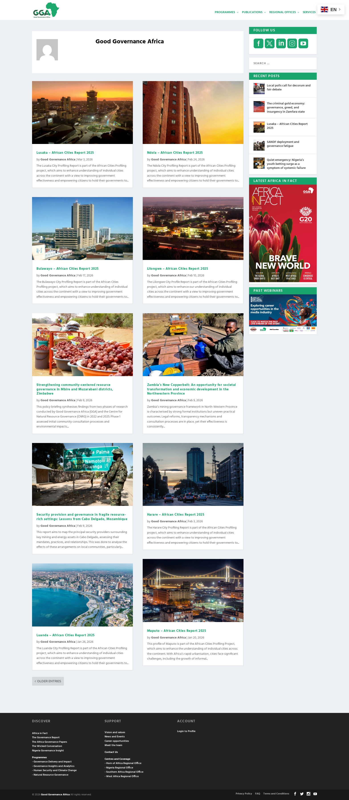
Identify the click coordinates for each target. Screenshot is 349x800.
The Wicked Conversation (47, 746)
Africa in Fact (40, 733)
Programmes (225, 19)
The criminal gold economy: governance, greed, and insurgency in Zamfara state (286, 107)
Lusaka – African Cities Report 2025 (65, 153)
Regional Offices (282, 19)
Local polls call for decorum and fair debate (288, 87)
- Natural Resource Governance (50, 775)
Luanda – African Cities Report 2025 (66, 635)
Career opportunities (117, 741)
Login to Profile (186, 731)
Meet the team (113, 745)
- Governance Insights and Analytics (53, 766)
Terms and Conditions (276, 794)
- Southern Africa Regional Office (124, 772)
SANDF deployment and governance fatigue (283, 144)
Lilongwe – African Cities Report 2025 (177, 268)
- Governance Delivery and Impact (52, 762)
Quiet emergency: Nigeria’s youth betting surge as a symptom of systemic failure (286, 164)
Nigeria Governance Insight (48, 750)
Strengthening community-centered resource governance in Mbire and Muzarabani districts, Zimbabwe (75, 389)
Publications (252, 19)
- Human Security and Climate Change (54, 770)
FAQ (257, 794)
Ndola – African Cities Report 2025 (175, 153)
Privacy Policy (244, 794)
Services (309, 19)
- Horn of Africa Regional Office (123, 763)
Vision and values (115, 732)
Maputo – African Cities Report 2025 (176, 631)
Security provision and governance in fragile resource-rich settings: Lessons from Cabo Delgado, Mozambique (82, 517)
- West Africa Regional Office (122, 776)
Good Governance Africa (58, 159)
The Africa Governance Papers (49, 742)
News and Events (115, 736)
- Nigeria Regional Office (119, 768)
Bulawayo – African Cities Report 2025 (68, 268)
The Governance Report (46, 737)
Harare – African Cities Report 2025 (176, 514)
